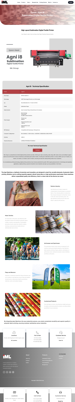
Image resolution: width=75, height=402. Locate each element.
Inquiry (70, 2)
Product (27, 360)
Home (18, 2)
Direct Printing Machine (47, 360)
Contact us (55, 2)
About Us (28, 358)
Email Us (60, 401)
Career (27, 362)
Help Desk (61, 356)
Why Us (49, 2)
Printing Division (43, 2)
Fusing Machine (45, 362)
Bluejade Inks (35, 2)
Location (61, 358)
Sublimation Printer (46, 358)
